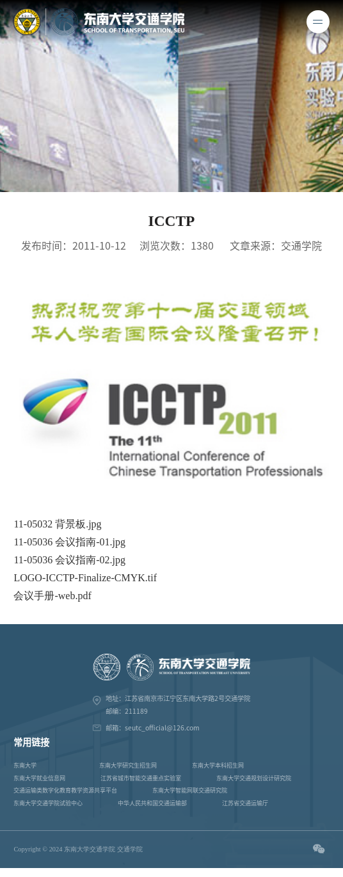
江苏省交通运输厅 (245, 803)
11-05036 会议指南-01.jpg (69, 541)
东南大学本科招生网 (218, 765)
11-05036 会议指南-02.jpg (69, 559)
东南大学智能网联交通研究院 (189, 790)
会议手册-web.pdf (52, 595)
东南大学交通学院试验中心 (48, 803)
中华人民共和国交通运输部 (152, 803)
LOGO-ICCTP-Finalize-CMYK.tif (85, 577)
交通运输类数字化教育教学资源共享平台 (65, 790)
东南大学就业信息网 (39, 778)
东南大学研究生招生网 (128, 765)
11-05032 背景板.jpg (57, 524)
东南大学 (24, 765)
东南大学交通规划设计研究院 (253, 778)
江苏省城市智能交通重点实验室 (140, 778)
